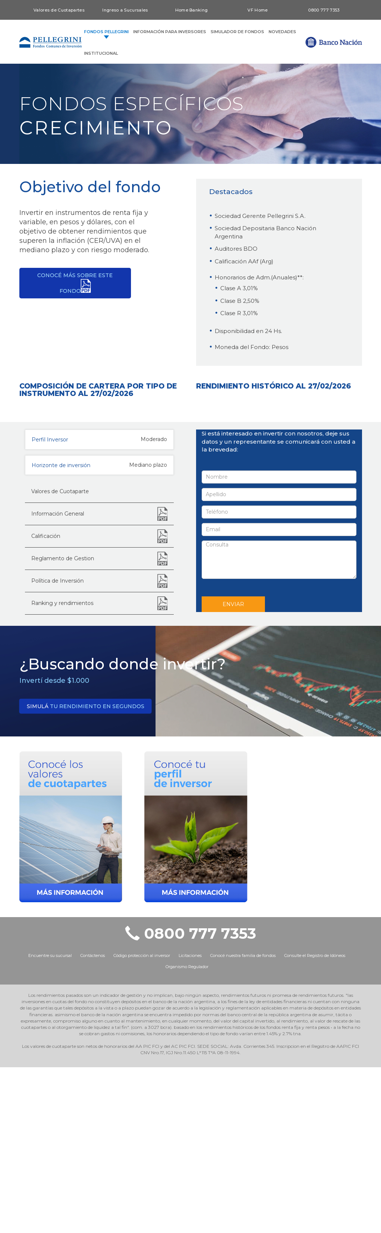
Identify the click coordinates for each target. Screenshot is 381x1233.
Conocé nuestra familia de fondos (243, 1121)
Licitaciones (190, 1121)
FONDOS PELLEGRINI (106, 32)
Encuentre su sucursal (50, 1121)
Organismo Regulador (187, 1132)
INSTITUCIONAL (101, 53)
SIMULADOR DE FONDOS (237, 31)
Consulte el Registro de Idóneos (314, 1121)
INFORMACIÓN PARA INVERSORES (169, 31)
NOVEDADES (282, 31)
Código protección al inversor (141, 1121)
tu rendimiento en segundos (85, 872)
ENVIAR (233, 770)
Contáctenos (92, 1121)
